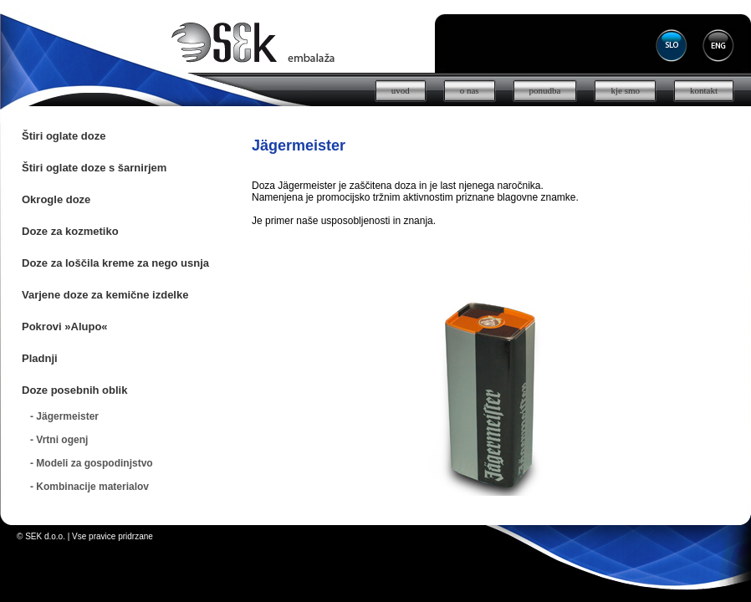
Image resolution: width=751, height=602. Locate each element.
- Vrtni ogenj (59, 440)
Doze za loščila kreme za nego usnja (115, 263)
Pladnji (40, 358)
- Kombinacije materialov (89, 486)
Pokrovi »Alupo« (65, 326)
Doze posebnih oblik (74, 390)
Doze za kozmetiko (70, 231)
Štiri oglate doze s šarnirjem (94, 167)
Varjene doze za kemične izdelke (105, 294)
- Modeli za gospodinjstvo (91, 463)
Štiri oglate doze (63, 136)
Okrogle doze (56, 199)
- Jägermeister (64, 416)
